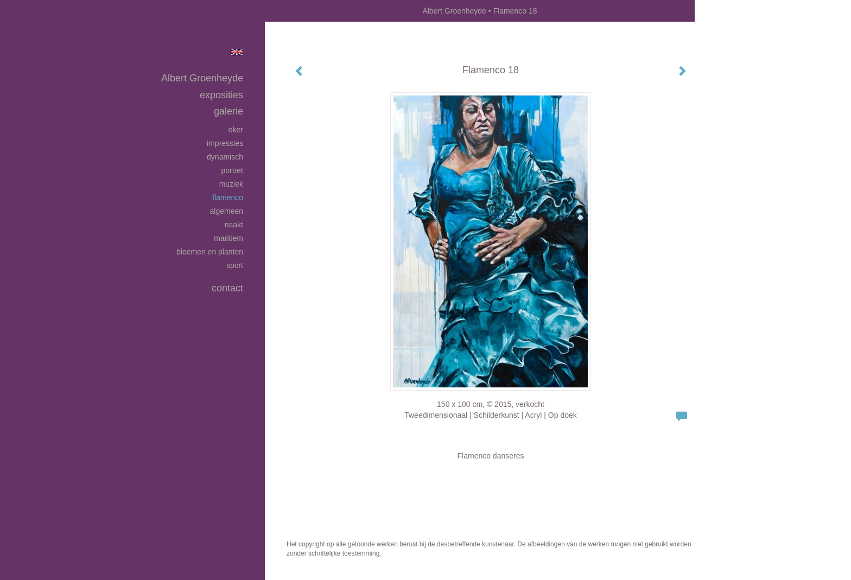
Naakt (234, 224)
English (237, 52)
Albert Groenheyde (454, 11)
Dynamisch (225, 156)
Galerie (228, 111)
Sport (234, 265)
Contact (227, 288)
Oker (235, 129)
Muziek (231, 184)
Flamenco (227, 197)
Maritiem (228, 238)
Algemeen (227, 211)
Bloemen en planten (209, 251)
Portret (232, 170)
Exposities (221, 95)
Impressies (225, 143)
